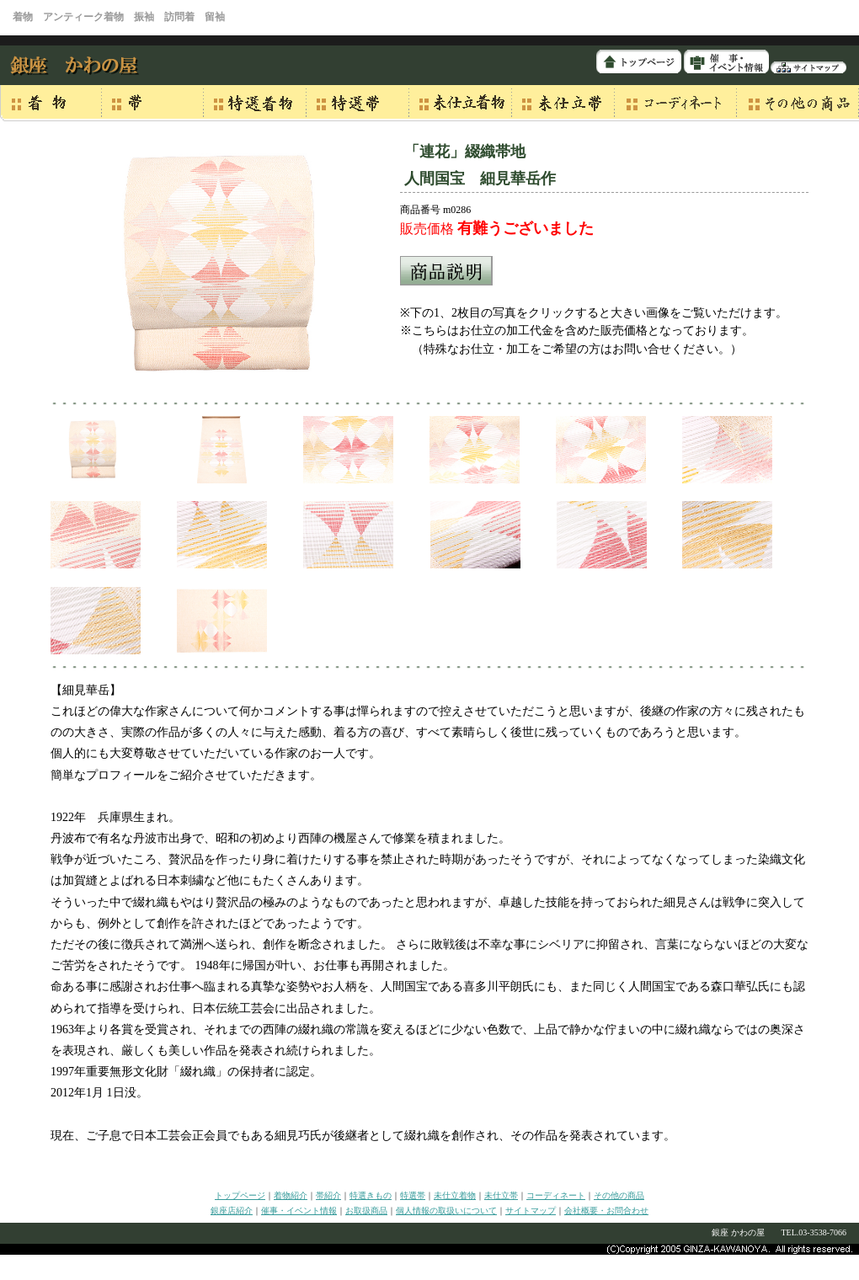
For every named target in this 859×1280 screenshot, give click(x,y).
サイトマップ (530, 1210)
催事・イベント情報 (299, 1210)
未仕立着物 (455, 1195)
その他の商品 (619, 1195)
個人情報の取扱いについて (446, 1210)
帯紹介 (328, 1195)
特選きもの (370, 1195)
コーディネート (555, 1195)
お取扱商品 (366, 1210)
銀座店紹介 (232, 1210)
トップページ (240, 1195)
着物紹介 (290, 1195)
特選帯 (412, 1195)
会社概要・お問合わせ (606, 1210)
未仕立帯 (501, 1195)
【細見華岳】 (86, 690)
